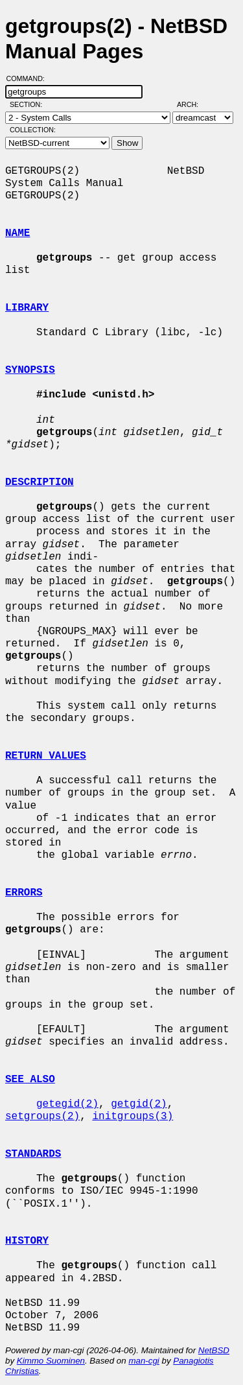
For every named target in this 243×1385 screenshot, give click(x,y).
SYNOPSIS (30, 370)
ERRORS (24, 893)
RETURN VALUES (45, 756)
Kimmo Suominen (51, 1361)
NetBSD (213, 1350)
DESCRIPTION (39, 482)
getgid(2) (139, 1104)
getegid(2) (67, 1104)
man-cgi (143, 1361)
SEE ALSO (30, 1079)
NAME (17, 233)
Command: (29, 78)
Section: (29, 104)
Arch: (193, 104)
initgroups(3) (132, 1116)
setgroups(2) (42, 1116)
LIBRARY (27, 308)
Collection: (33, 130)
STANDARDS (33, 1154)
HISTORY (27, 1241)
